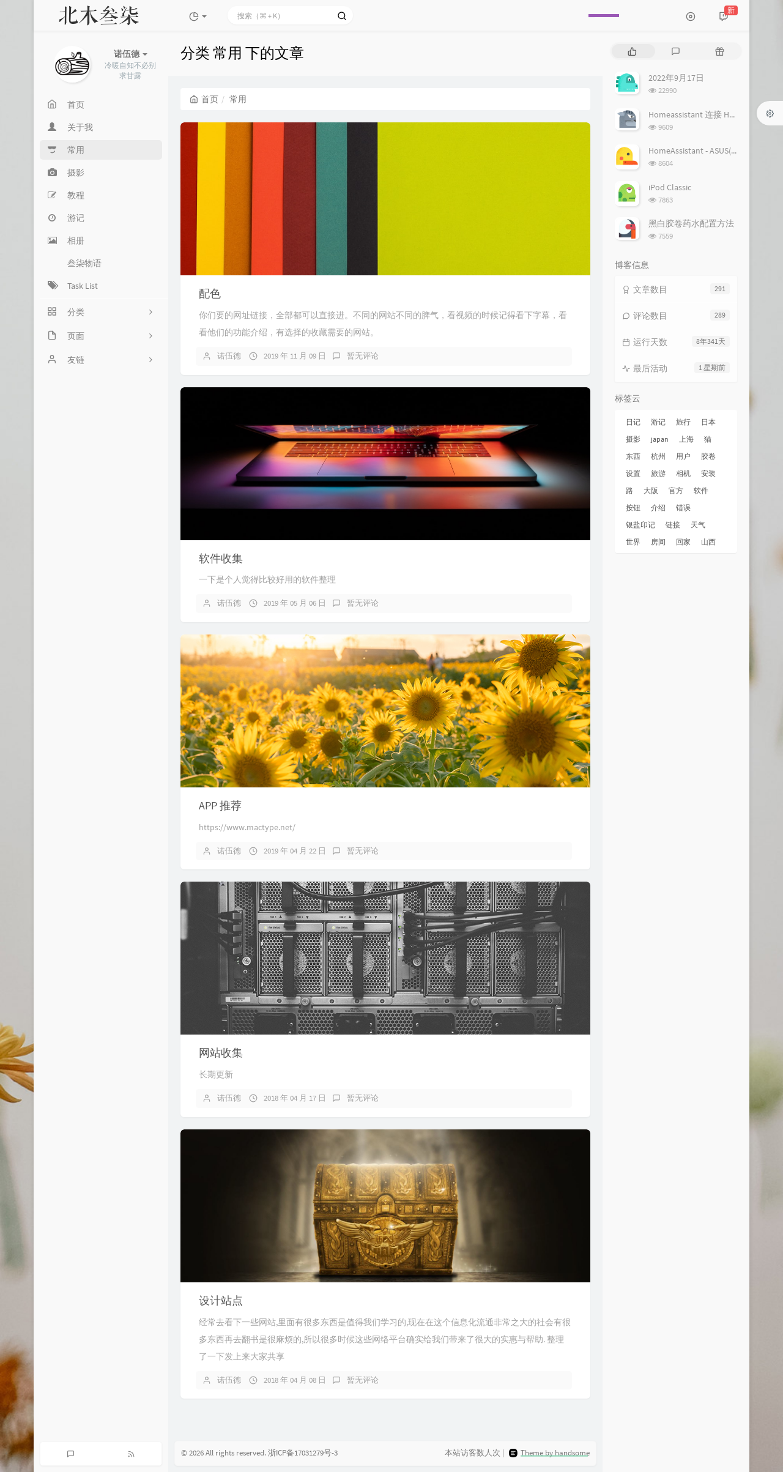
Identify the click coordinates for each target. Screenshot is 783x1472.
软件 (701, 490)
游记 (658, 421)
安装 (708, 473)
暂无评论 (363, 356)
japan (660, 439)
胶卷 (708, 456)
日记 (633, 421)
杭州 (658, 456)
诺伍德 (229, 356)
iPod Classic (669, 187)
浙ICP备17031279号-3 (303, 1453)
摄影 (633, 439)
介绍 (658, 507)
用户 (683, 456)
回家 (683, 541)
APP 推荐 (220, 805)
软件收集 (221, 558)
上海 (686, 439)
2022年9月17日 (676, 77)
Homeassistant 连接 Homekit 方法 (711, 114)
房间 (658, 541)
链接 (673, 524)
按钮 (633, 507)
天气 (698, 524)
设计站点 (221, 1300)
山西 (708, 541)
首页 (204, 99)
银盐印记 (640, 524)
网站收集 (221, 1053)
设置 (633, 473)
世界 (633, 541)
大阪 (651, 490)
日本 (708, 421)
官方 (676, 490)
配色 (210, 293)
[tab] (632, 51)
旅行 (683, 421)
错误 (683, 507)
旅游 (658, 473)
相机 (683, 473)
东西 (633, 456)
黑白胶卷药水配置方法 (691, 223)
